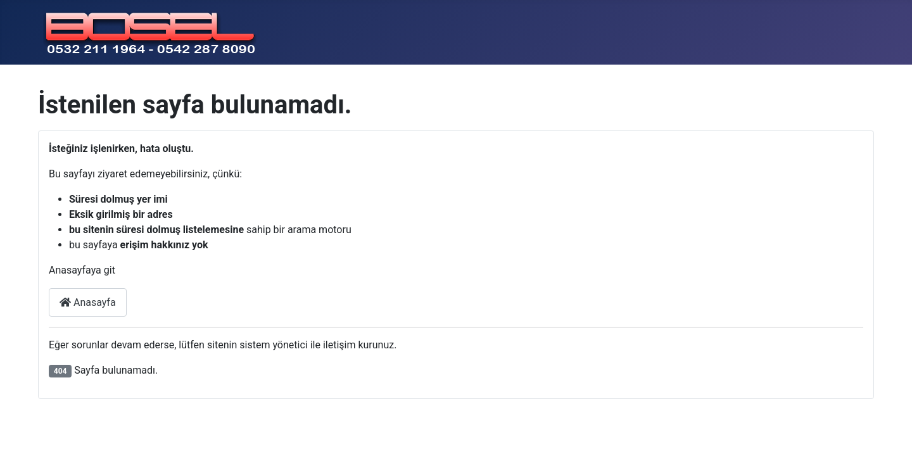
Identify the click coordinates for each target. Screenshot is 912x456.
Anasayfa (88, 302)
